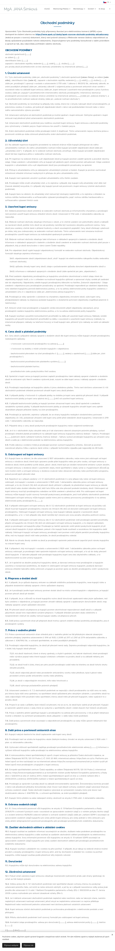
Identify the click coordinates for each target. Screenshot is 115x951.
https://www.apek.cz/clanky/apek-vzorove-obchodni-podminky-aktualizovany (72, 34)
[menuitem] (76, 9)
